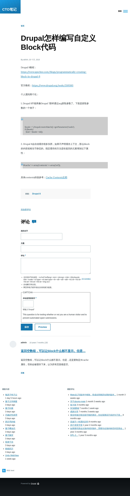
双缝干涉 (9, 442)
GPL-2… (74, 435)
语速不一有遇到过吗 (79, 422)
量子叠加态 (10, 428)
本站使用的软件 (29, 298)
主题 (22, 243)
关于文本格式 (86, 279)
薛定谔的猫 (10, 422)
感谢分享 (74, 412)
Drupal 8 (36, 194)
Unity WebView (12, 455)
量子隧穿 (9, 435)
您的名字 (24, 231)
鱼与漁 (73, 405)
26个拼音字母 (76, 425)
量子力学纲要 (11, 401)
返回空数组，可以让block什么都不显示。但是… (53, 351)
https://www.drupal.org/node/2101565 (52, 85)
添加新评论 (26, 210)
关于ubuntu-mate (77, 401)
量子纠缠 (9, 408)
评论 (22, 256)
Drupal (33, 484)
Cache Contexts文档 (56, 177)
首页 (22, 26)
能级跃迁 (9, 449)
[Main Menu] (122, 11)
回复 (22, 373)
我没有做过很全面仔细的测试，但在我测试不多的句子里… (96, 415)
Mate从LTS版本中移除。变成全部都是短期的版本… (93, 395)
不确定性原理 (11, 415)
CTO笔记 (9, 9)
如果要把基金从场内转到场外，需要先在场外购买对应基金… (97, 428)
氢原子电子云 (11, 395)
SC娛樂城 (74, 408)
